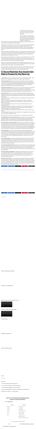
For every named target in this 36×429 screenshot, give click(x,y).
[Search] (2, 197)
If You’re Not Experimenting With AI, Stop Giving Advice (11, 387)
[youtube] (9, 401)
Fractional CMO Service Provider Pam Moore (9, 426)
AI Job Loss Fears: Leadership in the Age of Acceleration (11, 385)
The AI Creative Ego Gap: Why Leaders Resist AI (10, 383)
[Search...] (18, 197)
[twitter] (6, 401)
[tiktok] (12, 401)
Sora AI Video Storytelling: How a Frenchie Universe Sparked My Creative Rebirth (15, 389)
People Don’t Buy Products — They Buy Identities (10, 391)
